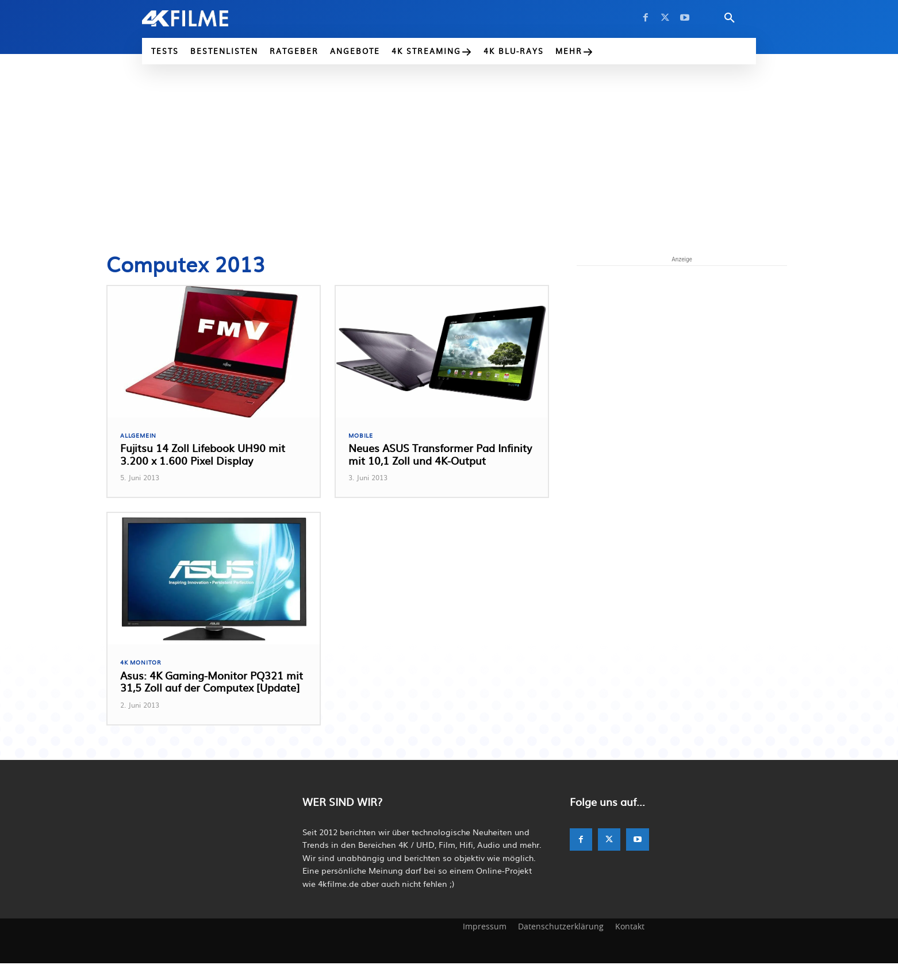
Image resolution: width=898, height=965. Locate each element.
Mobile (361, 436)
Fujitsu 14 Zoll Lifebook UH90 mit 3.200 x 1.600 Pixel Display (202, 455)
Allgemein (140, 436)
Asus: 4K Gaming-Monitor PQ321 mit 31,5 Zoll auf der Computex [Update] (211, 683)
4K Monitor (142, 664)
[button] (729, 18)
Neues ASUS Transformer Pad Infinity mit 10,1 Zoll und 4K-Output (440, 455)
